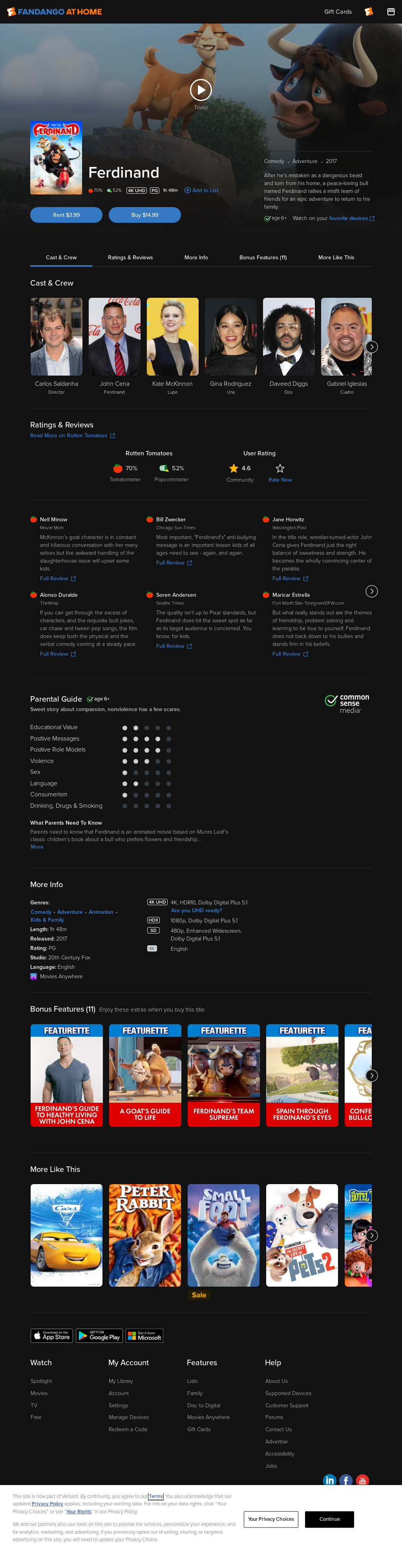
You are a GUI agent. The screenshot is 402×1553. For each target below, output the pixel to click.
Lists (192, 1381)
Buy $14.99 (145, 215)
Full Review (58, 578)
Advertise (276, 1441)
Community (240, 480)
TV (34, 1405)
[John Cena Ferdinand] (114, 346)
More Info (196, 257)
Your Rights (78, 1512)
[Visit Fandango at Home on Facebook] (346, 1482)
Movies (39, 1393)
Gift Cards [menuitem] (338, 12)
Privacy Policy (47, 1504)
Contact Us (278, 1429)
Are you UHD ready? (196, 910)
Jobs (271, 1466)
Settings (118, 1405)
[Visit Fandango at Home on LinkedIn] (329, 1482)
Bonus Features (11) (263, 257)
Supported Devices (288, 1393)
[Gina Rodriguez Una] (231, 346)
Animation (101, 912)
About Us (276, 1381)
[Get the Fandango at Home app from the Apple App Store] (51, 1335)
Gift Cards (198, 1429)
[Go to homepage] (54, 12)
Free (36, 1417)
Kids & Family (47, 920)
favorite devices (352, 218)
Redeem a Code (128, 1429)
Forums (274, 1417)
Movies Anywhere (208, 1417)
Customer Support (287, 1405)
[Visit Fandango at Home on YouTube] (362, 1482)
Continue (330, 1519)
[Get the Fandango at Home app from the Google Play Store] (99, 1335)
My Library (121, 1381)
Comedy (41, 912)
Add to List (205, 190)
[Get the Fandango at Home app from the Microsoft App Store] (144, 1335)
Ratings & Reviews (130, 257)
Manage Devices (129, 1417)
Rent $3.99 (66, 215)
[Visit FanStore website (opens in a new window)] (391, 12)
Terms (156, 1496)
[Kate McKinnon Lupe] (172, 346)
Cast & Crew (61, 257)
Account (119, 1393)
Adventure (70, 912)
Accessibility (279, 1453)
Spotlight (41, 1381)
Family (195, 1393)
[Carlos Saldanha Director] (56, 346)
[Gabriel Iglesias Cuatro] (347, 346)
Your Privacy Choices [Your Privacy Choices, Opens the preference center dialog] (271, 1519)
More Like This (336, 257)
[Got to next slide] (371, 346)
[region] (201, 1519)
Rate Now (280, 480)
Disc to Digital (203, 1405)
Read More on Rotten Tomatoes (72, 435)
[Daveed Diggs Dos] (289, 346)
